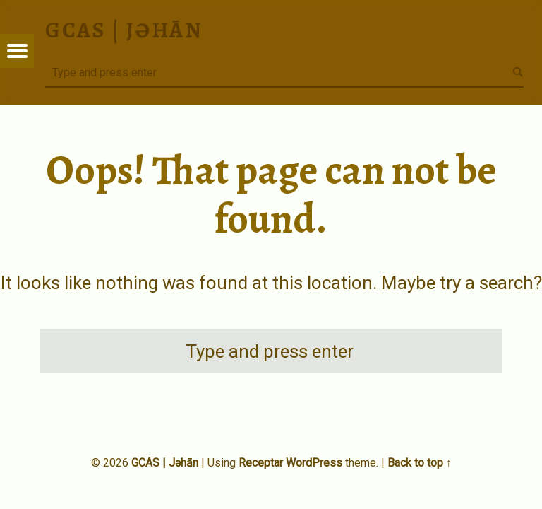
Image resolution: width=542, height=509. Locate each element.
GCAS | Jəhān (164, 462)
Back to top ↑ (419, 462)
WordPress (314, 462)
